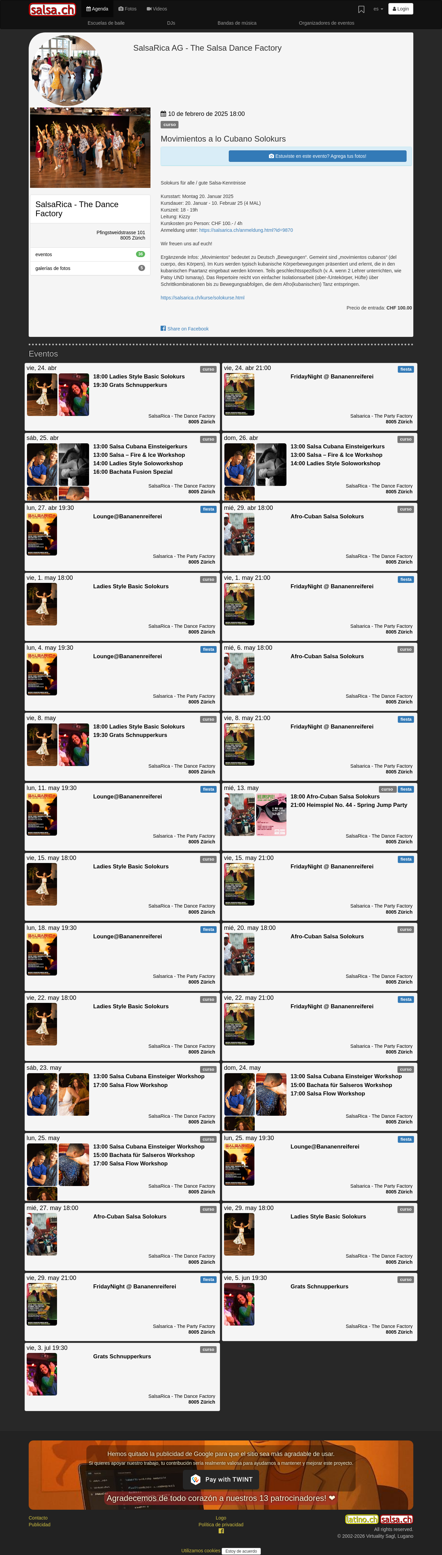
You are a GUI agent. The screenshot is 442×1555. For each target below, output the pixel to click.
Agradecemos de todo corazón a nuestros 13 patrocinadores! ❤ (221, 1498)
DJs (171, 23)
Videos (157, 8)
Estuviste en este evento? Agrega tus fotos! (317, 156)
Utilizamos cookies (201, 1550)
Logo (221, 1518)
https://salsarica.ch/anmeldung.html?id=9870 (246, 230)
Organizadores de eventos (326, 23)
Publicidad (40, 1524)
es (378, 8)
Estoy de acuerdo (241, 1551)
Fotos (127, 8)
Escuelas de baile (106, 23)
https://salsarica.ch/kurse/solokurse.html (202, 297)
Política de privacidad (220, 1524)
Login (401, 8)
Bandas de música (237, 23)
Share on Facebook (185, 328)
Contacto (38, 1518)
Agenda (97, 8)
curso (169, 124)
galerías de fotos (90, 268)
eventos (90, 254)
